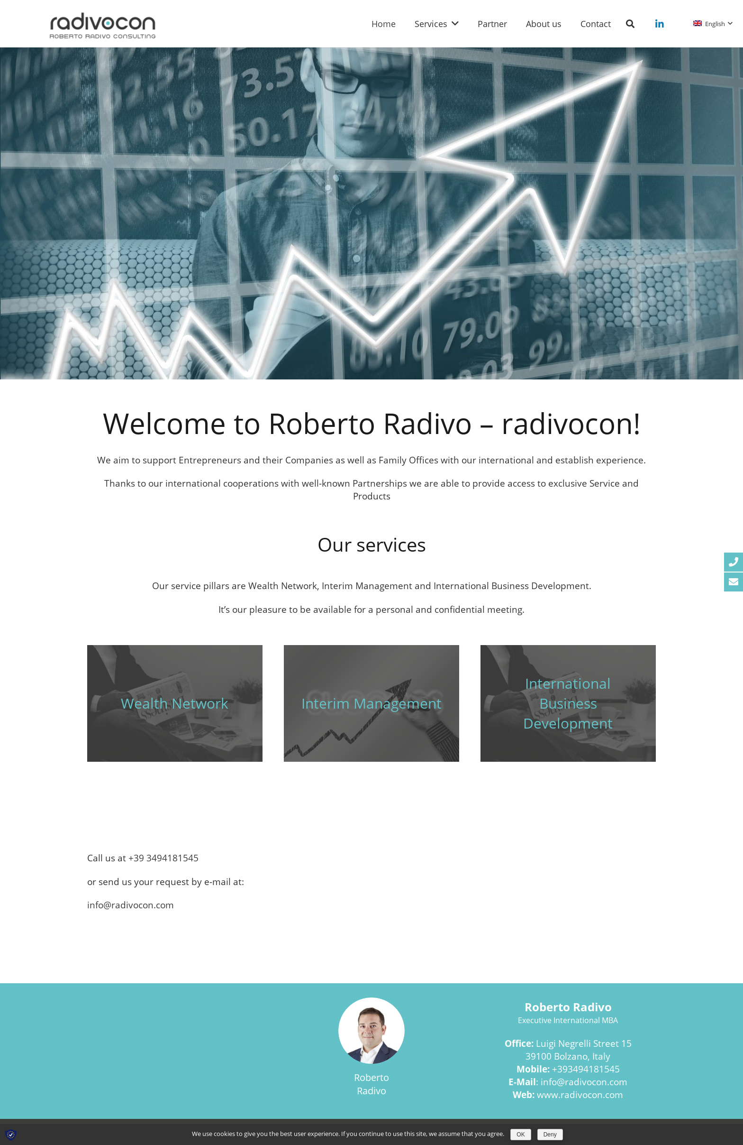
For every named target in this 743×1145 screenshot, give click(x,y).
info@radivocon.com (584, 1082)
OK (520, 1134)
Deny (550, 1134)
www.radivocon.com (580, 1094)
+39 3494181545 (163, 858)
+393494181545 (586, 1069)
